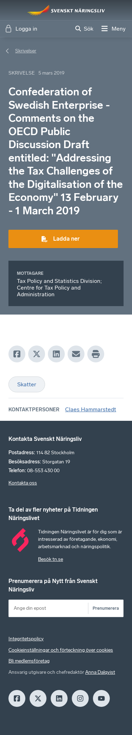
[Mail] (76, 354)
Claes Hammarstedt (90, 409)
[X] (36, 354)
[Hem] (66, 10)
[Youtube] (101, 698)
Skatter (26, 384)
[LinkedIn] (56, 354)
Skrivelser (25, 51)
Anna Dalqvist (100, 672)
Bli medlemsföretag (29, 661)
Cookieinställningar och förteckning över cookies (60, 650)
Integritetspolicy (26, 639)
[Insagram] (80, 698)
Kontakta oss (22, 483)
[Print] (95, 354)
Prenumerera (106, 608)
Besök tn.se (50, 559)
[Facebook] (16, 354)
